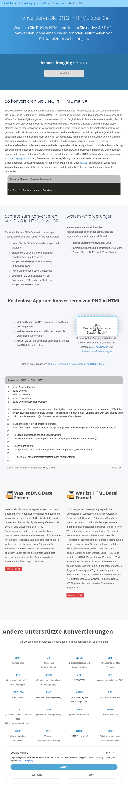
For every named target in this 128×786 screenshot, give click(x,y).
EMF (110, 655)
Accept (64, 767)
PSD (110, 689)
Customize (37, 775)
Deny (91, 775)
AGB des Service (99, 347)
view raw (116, 467)
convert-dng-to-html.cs (18, 467)
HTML (79, 728)
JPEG (49, 672)
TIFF (79, 706)
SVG (48, 706)
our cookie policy (25, 760)
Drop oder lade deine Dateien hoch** (97, 330)
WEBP (110, 706)
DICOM (79, 655)
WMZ (18, 745)
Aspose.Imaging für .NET (18, 158)
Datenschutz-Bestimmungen (97, 351)
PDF (48, 728)
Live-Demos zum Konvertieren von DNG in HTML (78, 363)
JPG (18, 672)
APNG (79, 689)
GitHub (52, 467)
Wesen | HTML (75, 594)
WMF (18, 728)
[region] (64, 423)
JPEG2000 (18, 689)
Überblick (64, 73)
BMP (17, 655)
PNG (48, 689)
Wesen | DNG (13, 568)
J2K (110, 672)
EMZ (110, 728)
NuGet (83, 162)
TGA (48, 745)
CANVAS (110, 745)
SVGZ (79, 745)
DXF (18, 706)
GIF (48, 655)
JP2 (79, 672)
